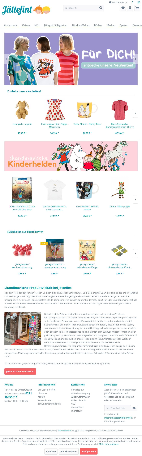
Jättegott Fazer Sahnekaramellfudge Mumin (87, 266)
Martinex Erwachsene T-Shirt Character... (55, 208)
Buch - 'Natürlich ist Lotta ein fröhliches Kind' (22, 208)
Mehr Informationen (109, 444)
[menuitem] (84, 9)
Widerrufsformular (80, 396)
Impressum (76, 410)
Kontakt (41, 396)
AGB (73, 403)
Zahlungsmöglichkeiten (49, 403)
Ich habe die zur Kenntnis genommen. (120, 418)
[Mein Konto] (130, 8)
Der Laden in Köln (46, 389)
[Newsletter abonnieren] (134, 408)
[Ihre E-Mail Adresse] (117, 408)
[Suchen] (101, 8)
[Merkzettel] (123, 8)
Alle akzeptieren (68, 451)
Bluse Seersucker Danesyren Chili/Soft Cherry (120, 125)
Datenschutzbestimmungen (118, 417)
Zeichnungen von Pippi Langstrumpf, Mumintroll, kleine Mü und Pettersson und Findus (71, 156)
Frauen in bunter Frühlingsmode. (71, 59)
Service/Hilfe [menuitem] (117, 2)
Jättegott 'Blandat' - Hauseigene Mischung (55, 266)
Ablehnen (51, 451)
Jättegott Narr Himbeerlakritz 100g (22, 266)
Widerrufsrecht (78, 400)
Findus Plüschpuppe (120, 206)
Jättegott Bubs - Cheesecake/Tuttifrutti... (120, 266)
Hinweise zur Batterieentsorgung (80, 391)
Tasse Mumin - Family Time (87, 124)
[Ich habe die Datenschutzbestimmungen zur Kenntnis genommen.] (105, 414)
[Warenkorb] (137, 8)
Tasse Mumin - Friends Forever (87, 208)
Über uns (42, 393)
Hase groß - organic (22, 124)
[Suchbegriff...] (84, 8)
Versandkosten (45, 400)
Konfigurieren (89, 451)
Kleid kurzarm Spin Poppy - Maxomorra (54, 125)
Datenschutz (77, 407)
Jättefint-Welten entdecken (20, 371)
